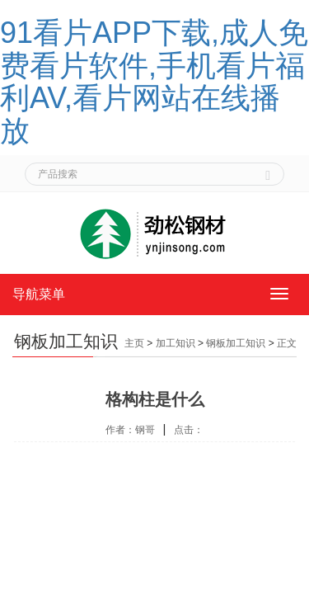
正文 (287, 343)
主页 (134, 343)
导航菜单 (38, 294)
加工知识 (175, 343)
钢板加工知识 (235, 343)
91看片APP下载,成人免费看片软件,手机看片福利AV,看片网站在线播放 (154, 82)
